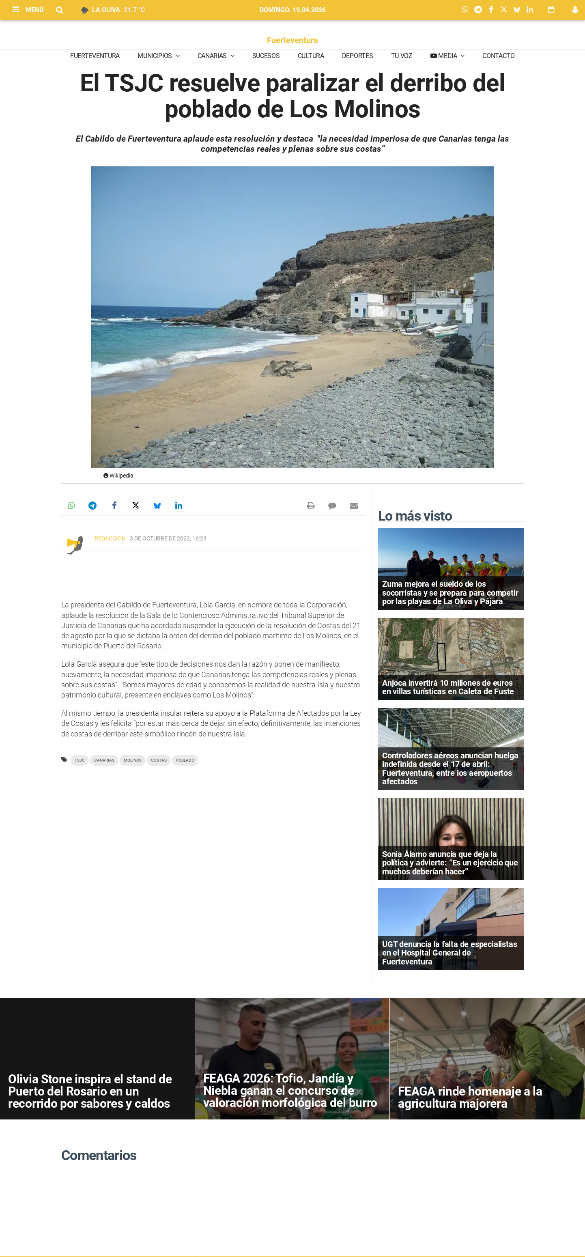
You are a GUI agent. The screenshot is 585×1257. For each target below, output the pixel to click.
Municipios (155, 56)
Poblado (185, 760)
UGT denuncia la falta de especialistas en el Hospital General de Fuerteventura (449, 952)
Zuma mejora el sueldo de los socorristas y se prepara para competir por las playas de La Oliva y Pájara (450, 592)
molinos (133, 760)
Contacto (498, 56)
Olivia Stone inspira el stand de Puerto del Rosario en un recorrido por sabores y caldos (90, 1091)
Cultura (311, 56)
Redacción (110, 538)
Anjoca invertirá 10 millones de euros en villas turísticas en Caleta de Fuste (448, 687)
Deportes (357, 56)
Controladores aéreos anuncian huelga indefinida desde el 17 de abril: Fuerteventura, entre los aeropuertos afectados (450, 768)
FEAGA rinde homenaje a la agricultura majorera (470, 1097)
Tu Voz (402, 56)
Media (448, 56)
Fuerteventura (292, 40)
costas (159, 760)
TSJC (80, 760)
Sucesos (266, 56)
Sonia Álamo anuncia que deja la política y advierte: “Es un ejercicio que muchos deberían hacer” (450, 862)
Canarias (213, 56)
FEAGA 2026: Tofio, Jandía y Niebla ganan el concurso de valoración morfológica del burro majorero (290, 1096)
